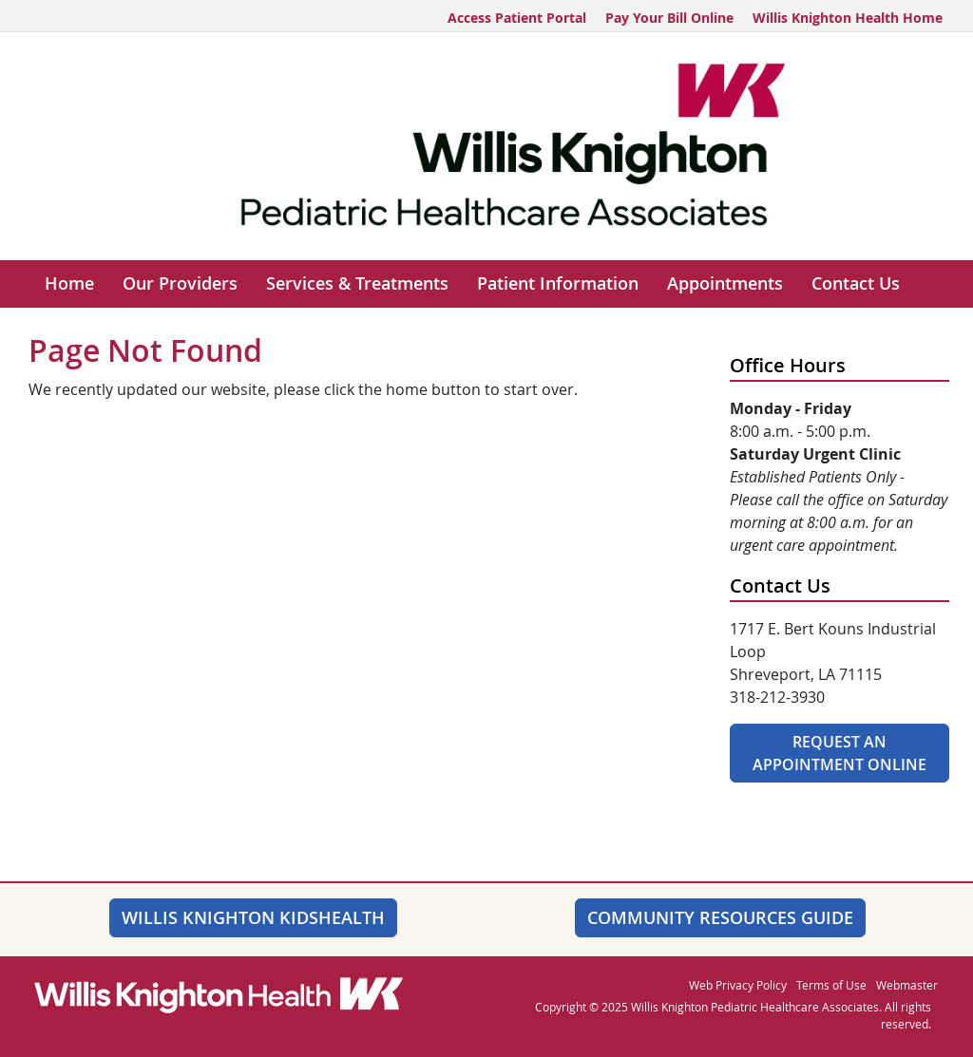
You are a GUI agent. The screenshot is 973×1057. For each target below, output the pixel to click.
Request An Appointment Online (839, 753)
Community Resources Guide (720, 917)
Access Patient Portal (517, 18)
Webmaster (907, 984)
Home (69, 283)
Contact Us (855, 283)
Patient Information (558, 283)
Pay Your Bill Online (669, 18)
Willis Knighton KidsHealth (253, 917)
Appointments (725, 283)
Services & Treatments (357, 283)
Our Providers (180, 283)
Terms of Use (831, 984)
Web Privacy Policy (738, 984)
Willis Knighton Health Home (848, 18)
